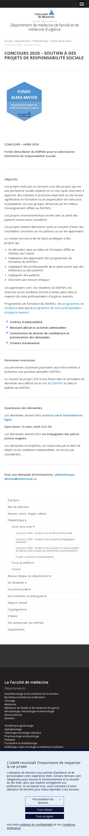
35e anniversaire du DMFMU (26, 623)
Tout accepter (44, 816)
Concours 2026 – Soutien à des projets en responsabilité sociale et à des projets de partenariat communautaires (47, 549)
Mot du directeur (18, 507)
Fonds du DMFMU (22, 562)
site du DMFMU (52, 383)
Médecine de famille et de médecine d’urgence (31, 708)
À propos (13, 500)
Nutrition (9, 718)
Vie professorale (18, 589)
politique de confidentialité (36, 824)
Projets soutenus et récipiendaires (35, 556)
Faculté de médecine (44, 21)
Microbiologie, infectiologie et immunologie (29, 711)
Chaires (16, 569)
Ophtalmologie (13, 729)
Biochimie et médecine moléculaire (24, 697)
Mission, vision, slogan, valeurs (27, 513)
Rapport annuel (17, 602)
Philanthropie (40, 41)
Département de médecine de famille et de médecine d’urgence (44, 27)
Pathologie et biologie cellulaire (22, 732)
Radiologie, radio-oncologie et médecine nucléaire (33, 747)
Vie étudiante (16, 582)
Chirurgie (9, 700)
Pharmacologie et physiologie (21, 736)
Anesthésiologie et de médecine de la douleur (31, 693)
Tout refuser (44, 809)
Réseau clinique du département (28, 576)
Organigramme (17, 609)
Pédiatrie (9, 739)
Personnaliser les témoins (46, 801)
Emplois (13, 616)
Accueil (8, 41)
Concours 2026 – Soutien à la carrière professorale (44, 533)
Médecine (10, 704)
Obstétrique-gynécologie (19, 725)
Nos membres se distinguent (26, 596)
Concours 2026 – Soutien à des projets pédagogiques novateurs (45, 540)
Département (22, 41)
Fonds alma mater (61, 41)
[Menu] (82, 4)
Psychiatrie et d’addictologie (20, 743)
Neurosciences (13, 714)
